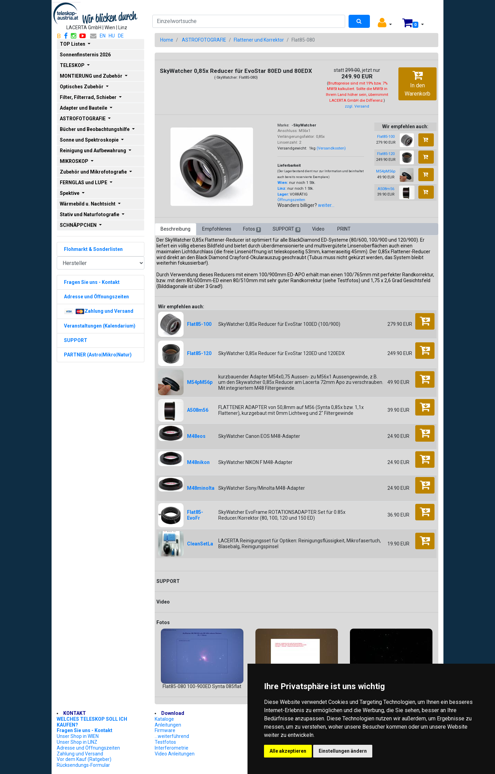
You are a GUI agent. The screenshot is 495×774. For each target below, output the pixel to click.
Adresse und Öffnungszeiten (88, 748)
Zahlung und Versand (80, 753)
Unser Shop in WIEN (78, 736)
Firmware (165, 730)
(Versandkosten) (331, 148)
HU (112, 35)
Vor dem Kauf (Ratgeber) (84, 759)
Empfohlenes (216, 229)
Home (166, 40)
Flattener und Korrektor (259, 40)
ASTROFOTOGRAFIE (204, 40)
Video (319, 229)
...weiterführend (172, 736)
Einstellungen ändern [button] (343, 751)
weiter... (326, 205)
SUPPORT (286, 229)
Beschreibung (175, 229)
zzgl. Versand (357, 106)
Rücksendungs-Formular (83, 765)
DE (121, 35)
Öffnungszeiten (291, 200)
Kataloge (164, 719)
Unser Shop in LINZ (77, 742)
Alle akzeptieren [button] (288, 751)
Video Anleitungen (175, 753)
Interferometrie (171, 748)
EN (103, 35)
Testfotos (165, 742)
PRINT (344, 229)
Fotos (252, 229)
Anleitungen (168, 725)
